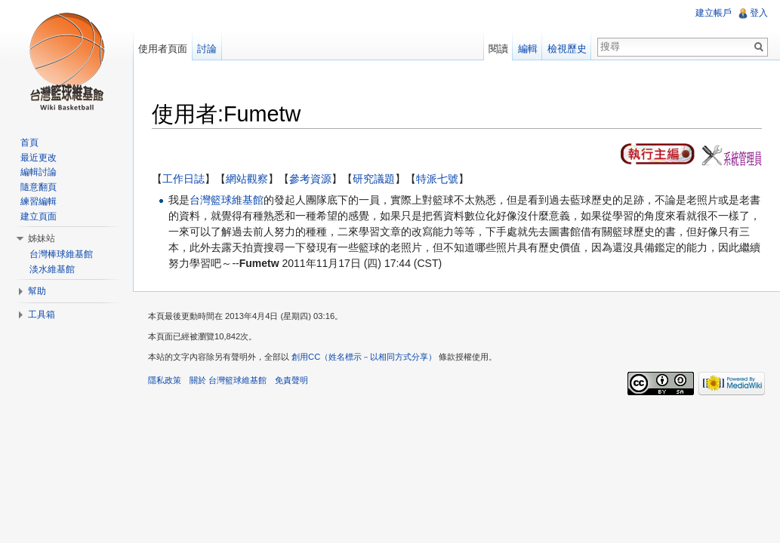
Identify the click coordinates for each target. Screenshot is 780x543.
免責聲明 (291, 380)
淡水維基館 (52, 269)
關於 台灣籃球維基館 (228, 380)
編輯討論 (38, 172)
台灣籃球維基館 (227, 200)
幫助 (37, 291)
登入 (759, 13)
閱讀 (498, 48)
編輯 (528, 48)
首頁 (29, 142)
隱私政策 (164, 380)
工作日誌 (183, 179)
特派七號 (437, 179)
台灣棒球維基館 (61, 254)
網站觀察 (247, 179)
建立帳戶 (713, 13)
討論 (207, 48)
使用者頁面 (162, 48)
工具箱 (41, 314)
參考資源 (310, 179)
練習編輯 (38, 201)
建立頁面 (38, 216)
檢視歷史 (567, 48)
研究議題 (374, 179)
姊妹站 (41, 238)
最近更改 (38, 157)
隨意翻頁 (38, 187)
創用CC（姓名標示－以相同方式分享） (363, 356)
